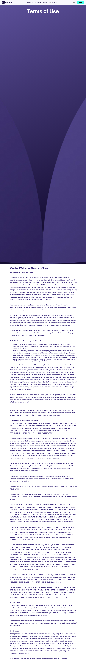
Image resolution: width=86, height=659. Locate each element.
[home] (7, 2)
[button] (30, 2)
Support (45, 2)
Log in (73, 2)
